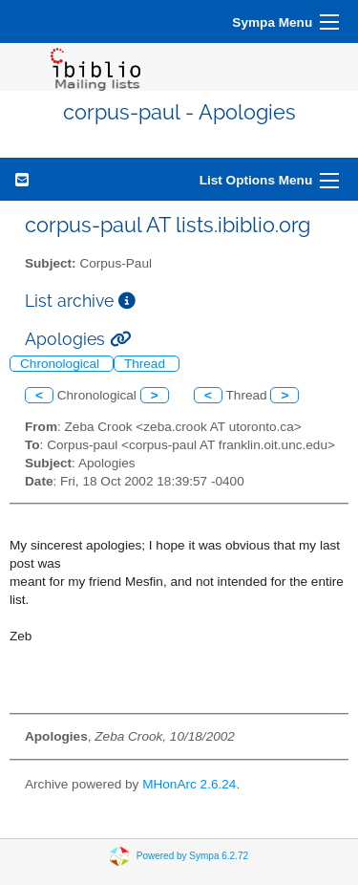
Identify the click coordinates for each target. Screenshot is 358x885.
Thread (146, 363)
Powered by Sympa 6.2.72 (192, 856)
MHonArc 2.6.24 (189, 784)
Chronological (61, 363)
